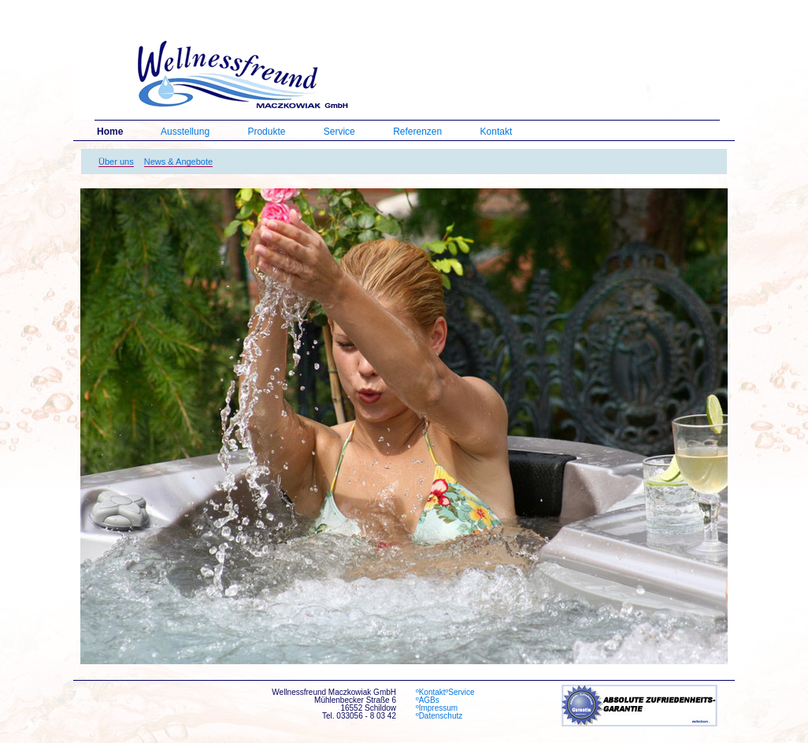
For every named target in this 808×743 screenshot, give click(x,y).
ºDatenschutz (439, 716)
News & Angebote (178, 161)
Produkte (266, 131)
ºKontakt (431, 693)
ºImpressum (437, 708)
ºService (460, 693)
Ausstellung (185, 131)
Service (339, 131)
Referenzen (417, 131)
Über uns (116, 161)
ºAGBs (433, 700)
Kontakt (496, 131)
